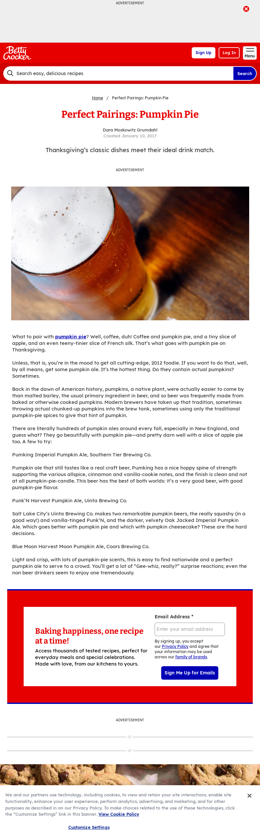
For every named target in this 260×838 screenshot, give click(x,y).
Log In (229, 52)
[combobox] (118, 73)
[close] (246, 9)
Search (244, 73)
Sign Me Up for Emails (189, 673)
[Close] (249, 804)
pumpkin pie (70, 336)
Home (97, 97)
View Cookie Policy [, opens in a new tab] (118, 822)
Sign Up (203, 52)
